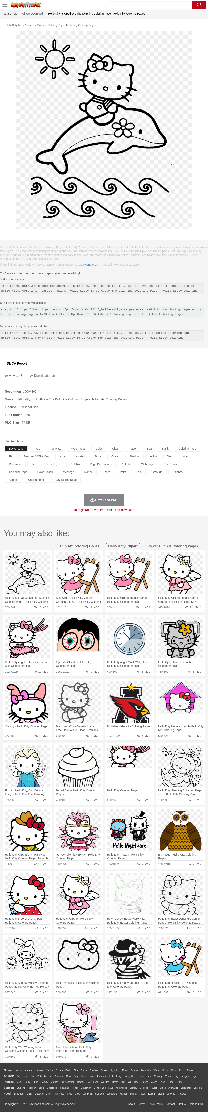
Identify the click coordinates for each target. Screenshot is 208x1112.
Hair (123, 1082)
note (62, 456)
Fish (111, 1076)
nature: (8, 1070)
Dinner (133, 1093)
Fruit (69, 1093)
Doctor (80, 1082)
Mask (19, 1082)
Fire (76, 1070)
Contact (170, 1104)
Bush (165, 1070)
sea (149, 448)
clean (115, 448)
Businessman (68, 1082)
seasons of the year (36, 456)
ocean (115, 456)
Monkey (158, 1076)
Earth (68, 1070)
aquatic (13, 479)
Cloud (173, 1070)
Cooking (171, 1093)
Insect (141, 1076)
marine (88, 472)
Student (21, 1088)
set (34, 464)
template (55, 448)
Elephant (101, 1076)
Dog (75, 1076)
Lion (149, 1076)
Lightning (114, 1070)
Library (133, 1088)
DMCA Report (17, 363)
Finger (170, 1082)
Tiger (194, 1076)
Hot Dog (182, 1093)
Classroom (51, 1088)
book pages (53, 464)
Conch (59, 1070)
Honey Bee (129, 1076)
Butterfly (41, 1076)
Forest (190, 1070)
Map (110, 1088)
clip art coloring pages (79, 546)
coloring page (187, 448)
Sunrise (135, 1070)
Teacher (31, 1088)
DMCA (182, 1104)
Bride (35, 1082)
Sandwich (87, 1093)
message (68, 472)
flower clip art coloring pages (172, 546)
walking (105, 1082)
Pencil (75, 1088)
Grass (104, 1070)
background (16, 448)
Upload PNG (196, 1104)
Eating (151, 1093)
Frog (118, 1076)
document (15, 464)
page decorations (101, 464)
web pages (78, 448)
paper (133, 448)
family (44, 1082)
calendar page (18, 472)
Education (86, 1088)
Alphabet (173, 1088)
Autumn (29, 1070)
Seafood (99, 1093)
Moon (125, 1070)
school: (9, 1087)
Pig (176, 1076)
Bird (32, 1076)
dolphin (75, 464)
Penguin (185, 1076)
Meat (77, 1093)
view (186, 456)
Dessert (39, 1093)
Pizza (142, 1093)
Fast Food (59, 1093)
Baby (27, 1082)
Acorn (19, 1070)
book (98, 456)
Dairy (29, 1093)
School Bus (100, 1088)
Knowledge (121, 1088)
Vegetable (112, 1093)
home (115, 1082)
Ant (18, 1076)
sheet (106, 472)
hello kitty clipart (123, 546)
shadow (134, 456)
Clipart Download (32, 13)
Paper (154, 1088)
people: (9, 1081)
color (98, 448)
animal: (9, 1076)
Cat (50, 1076)
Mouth (154, 1082)
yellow (153, 456)
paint (123, 472)
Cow (68, 1076)
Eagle (91, 1076)
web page (147, 464)
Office (163, 1088)
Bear (25, 1076)
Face (162, 1082)
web (170, 456)
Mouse (168, 1076)
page (37, 448)
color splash (45, 472)
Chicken (59, 1076)
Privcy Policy (155, 1104)
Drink (48, 1093)
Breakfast (19, 1093)
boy (136, 1082)
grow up (157, 472)
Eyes (95, 1082)
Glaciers (94, 1070)
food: (7, 1093)
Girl (130, 1082)
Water (156, 1070)
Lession (198, 1088)
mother (54, 1082)
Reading (64, 1088)
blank (165, 448)
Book (41, 1088)
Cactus (49, 1070)
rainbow (178, 472)
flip (11, 456)
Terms (141, 1104)
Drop (181, 1070)
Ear (89, 1082)
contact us (91, 264)
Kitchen (124, 1093)
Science (144, 1088)
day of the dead (66, 479)
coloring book (36, 479)
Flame (83, 1070)
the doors (170, 464)
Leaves (39, 1070)
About (131, 1104)
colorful (126, 464)
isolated (80, 456)
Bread (161, 1093)
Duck (83, 1076)
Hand (179, 1082)
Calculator (186, 1088)
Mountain (146, 1070)
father (144, 1082)
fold (139, 472)
